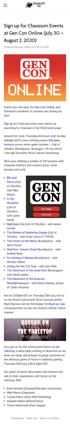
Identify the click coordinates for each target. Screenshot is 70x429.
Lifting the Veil (16, 266)
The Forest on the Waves (22, 241)
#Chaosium (17, 418)
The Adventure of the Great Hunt (27, 270)
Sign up (8, 123)
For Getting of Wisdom (20, 258)
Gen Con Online (44, 107)
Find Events (47, 128)
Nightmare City (15, 224)
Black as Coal (57, 304)
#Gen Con (31, 418)
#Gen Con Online (49, 418)
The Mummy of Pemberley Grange (27, 232)
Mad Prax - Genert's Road (22, 249)
